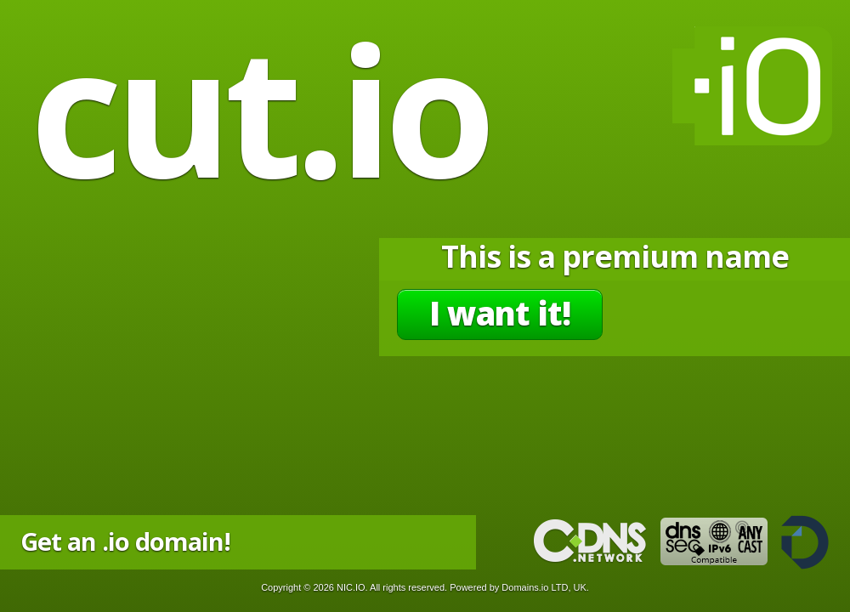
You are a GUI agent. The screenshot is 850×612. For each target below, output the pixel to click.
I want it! (499, 313)
